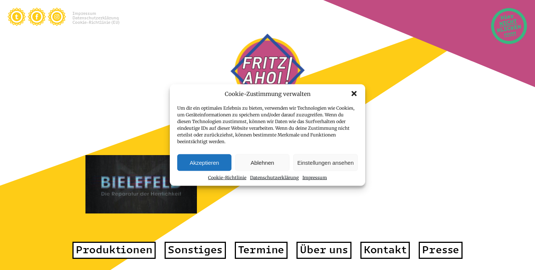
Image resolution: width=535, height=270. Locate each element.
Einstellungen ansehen (325, 162)
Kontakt (385, 249)
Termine (261, 249)
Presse (440, 249)
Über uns (324, 249)
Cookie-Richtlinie (227, 177)
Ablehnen (262, 162)
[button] (354, 93)
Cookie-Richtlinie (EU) (96, 22)
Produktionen (114, 249)
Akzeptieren (204, 162)
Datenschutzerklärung (274, 177)
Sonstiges (195, 249)
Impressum (314, 177)
